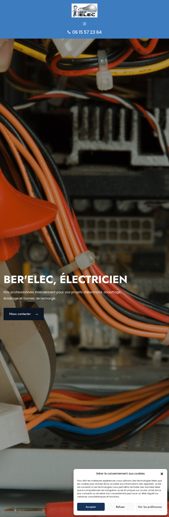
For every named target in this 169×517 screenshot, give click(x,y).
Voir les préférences (150, 507)
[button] (162, 473)
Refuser (120, 507)
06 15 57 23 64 (87, 32)
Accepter (91, 507)
